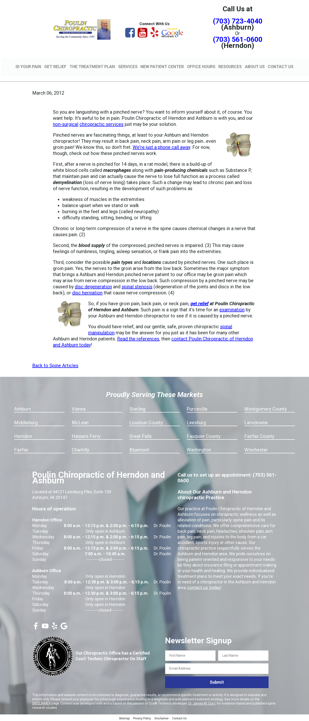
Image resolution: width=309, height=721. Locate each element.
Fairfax (21, 449)
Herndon (23, 435)
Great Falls (140, 435)
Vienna (79, 408)
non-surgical (65, 123)
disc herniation (87, 292)
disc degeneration (93, 286)
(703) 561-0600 (237, 39)
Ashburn (22, 408)
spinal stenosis (137, 286)
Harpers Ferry (86, 435)
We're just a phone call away (161, 146)
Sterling (137, 408)
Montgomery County (265, 408)
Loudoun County (146, 422)
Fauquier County (203, 435)
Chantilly (80, 449)
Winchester (256, 449)
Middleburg (26, 422)
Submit (217, 681)
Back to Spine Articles (55, 365)
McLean (80, 422)
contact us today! (203, 586)
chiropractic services (101, 123)
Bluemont (139, 449)
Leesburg (196, 422)
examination (232, 309)
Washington (199, 449)
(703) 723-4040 (237, 21)
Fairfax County (259, 435)
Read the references (138, 338)
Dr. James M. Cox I (201, 703)
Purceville (197, 408)
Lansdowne (256, 422)
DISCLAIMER (41, 703)
